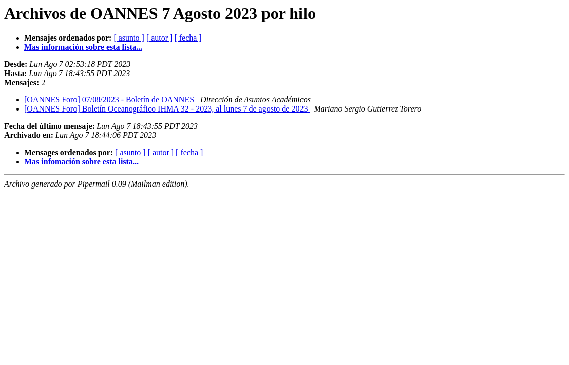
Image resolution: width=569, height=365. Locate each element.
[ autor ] (159, 37)
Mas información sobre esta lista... (83, 47)
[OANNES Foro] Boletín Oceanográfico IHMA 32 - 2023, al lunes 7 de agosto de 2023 (167, 108)
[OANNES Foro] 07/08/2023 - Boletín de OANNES (110, 99)
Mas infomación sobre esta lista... (81, 161)
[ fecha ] (187, 37)
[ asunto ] (128, 37)
